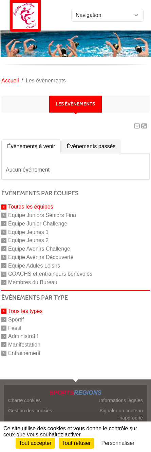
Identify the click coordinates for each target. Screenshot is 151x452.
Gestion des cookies (30, 410)
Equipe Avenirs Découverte (41, 257)
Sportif (16, 319)
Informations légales (121, 400)
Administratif (23, 336)
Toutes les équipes (30, 207)
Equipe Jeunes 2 (28, 240)
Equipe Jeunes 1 (28, 232)
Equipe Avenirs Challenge (39, 249)
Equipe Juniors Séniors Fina (42, 215)
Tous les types (25, 311)
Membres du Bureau (32, 282)
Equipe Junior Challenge (37, 224)
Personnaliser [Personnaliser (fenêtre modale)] (118, 443)
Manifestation (24, 345)
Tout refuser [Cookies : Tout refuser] (76, 443)
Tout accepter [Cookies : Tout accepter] (35, 443)
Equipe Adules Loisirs (34, 265)
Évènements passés (91, 146)
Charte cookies (24, 400)
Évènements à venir (31, 146)
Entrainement (24, 353)
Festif (14, 328)
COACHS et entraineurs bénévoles (50, 274)
